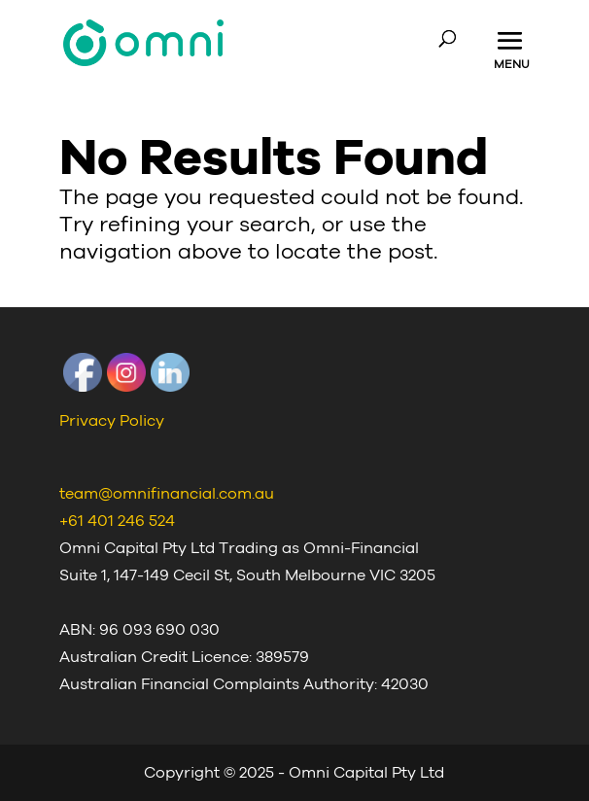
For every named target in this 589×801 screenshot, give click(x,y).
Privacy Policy (111, 421)
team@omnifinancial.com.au (166, 494)
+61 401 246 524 (117, 521)
